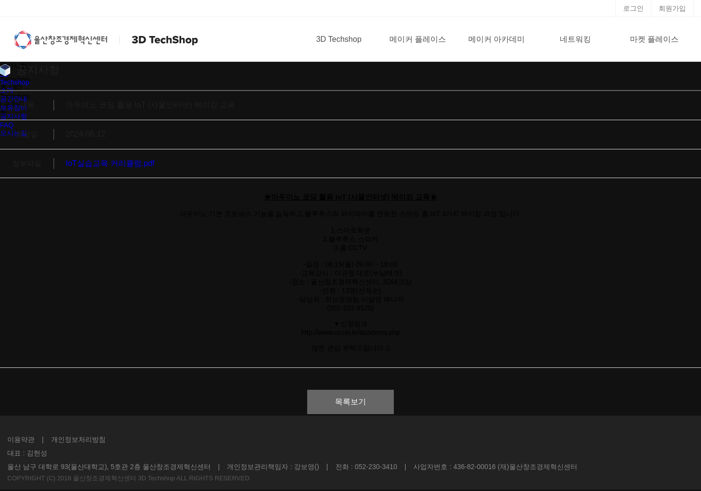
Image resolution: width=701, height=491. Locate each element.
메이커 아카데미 (496, 39)
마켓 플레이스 (654, 39)
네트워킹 (575, 39)
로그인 (633, 8)
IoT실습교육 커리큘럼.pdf (110, 163)
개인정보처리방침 (78, 439)
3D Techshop (338, 39)
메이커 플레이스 (417, 39)
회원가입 (672, 8)
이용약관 (21, 439)
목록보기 (350, 402)
